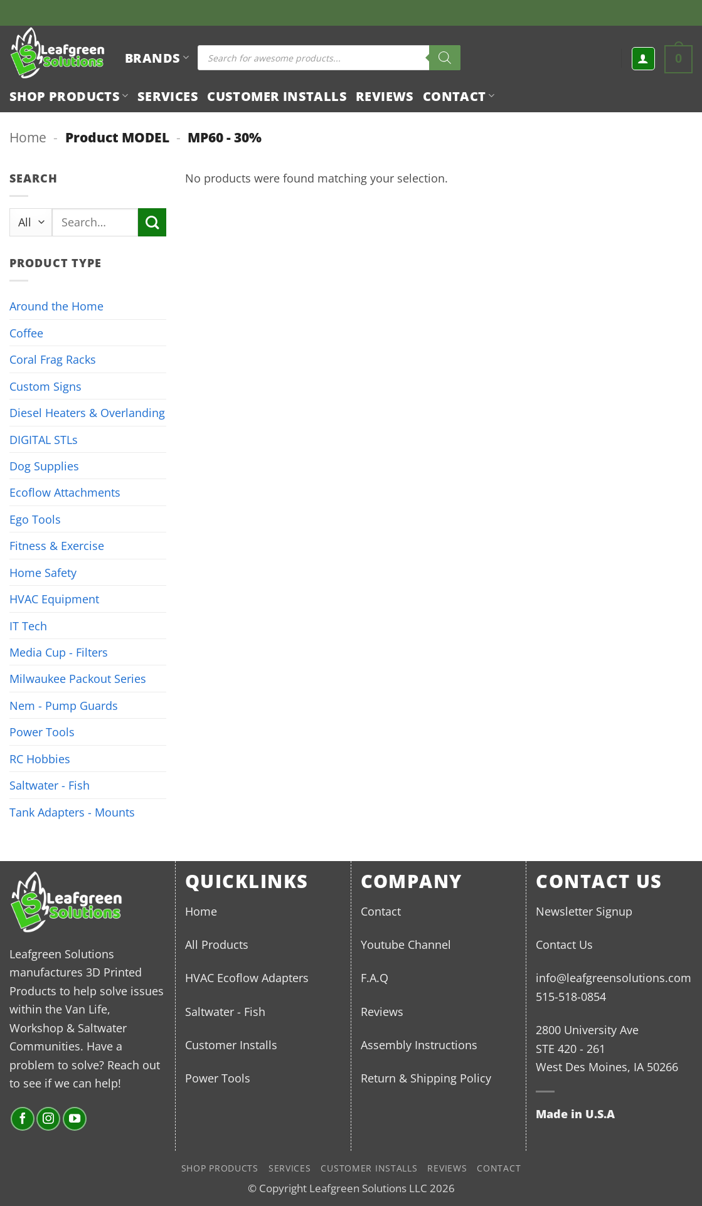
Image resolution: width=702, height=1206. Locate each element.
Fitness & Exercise (56, 545)
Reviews (385, 96)
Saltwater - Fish (49, 785)
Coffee (26, 333)
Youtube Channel (406, 944)
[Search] (444, 57)
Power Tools (42, 731)
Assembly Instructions (419, 1044)
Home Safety (43, 572)
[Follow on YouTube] (75, 1119)
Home (27, 137)
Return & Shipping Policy (426, 1078)
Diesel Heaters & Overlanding (87, 412)
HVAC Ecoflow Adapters (247, 977)
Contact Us (564, 944)
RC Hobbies (39, 758)
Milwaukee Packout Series (77, 678)
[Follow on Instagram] (48, 1119)
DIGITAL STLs (43, 439)
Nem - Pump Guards (63, 705)
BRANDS (157, 57)
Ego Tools (35, 519)
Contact (458, 96)
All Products (216, 944)
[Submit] (152, 222)
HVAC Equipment (54, 598)
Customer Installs (277, 96)
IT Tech (28, 625)
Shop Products (69, 96)
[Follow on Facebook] (23, 1119)
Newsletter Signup (584, 911)
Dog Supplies (44, 465)
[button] (643, 58)
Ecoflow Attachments (64, 492)
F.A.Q (374, 977)
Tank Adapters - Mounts (72, 812)
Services (167, 96)
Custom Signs (45, 386)
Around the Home (56, 306)
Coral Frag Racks (52, 359)
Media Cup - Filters (58, 652)
